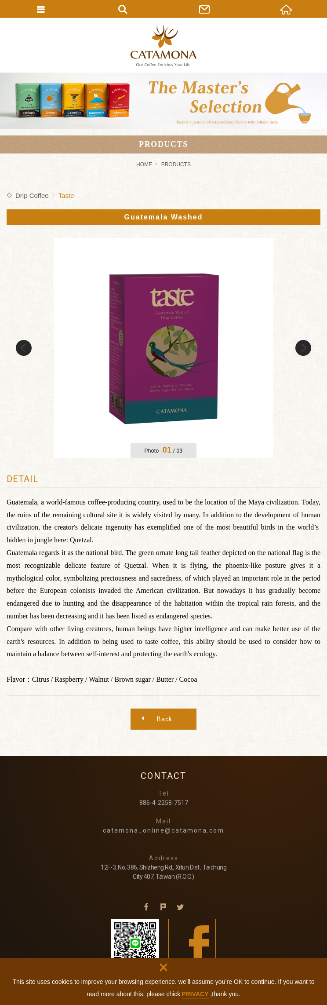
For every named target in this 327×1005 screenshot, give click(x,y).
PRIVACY (195, 994)
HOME (144, 164)
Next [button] (303, 348)
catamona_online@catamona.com (163, 830)
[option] (163, 348)
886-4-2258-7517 (163, 802)
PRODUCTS (176, 164)
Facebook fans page (192, 943)
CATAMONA (163, 45)
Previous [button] (24, 348)
